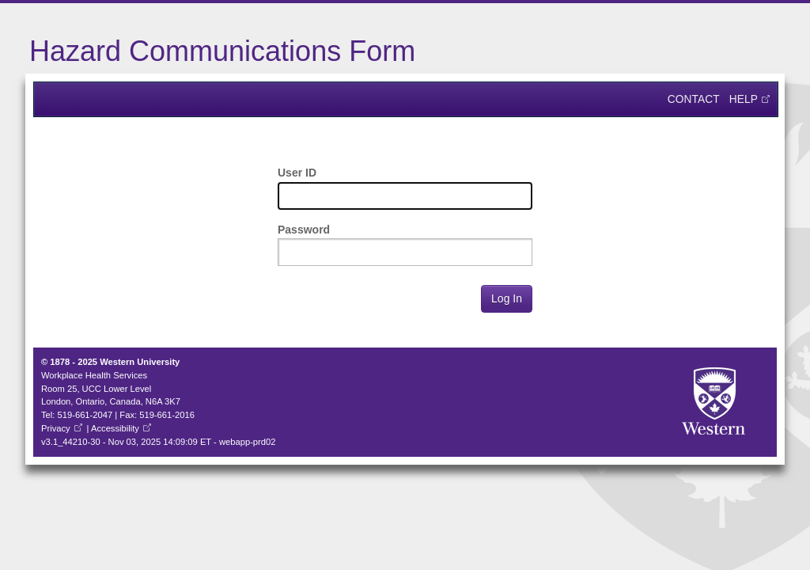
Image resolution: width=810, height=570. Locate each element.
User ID (297, 172)
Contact (694, 99)
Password (304, 229)
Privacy (55, 428)
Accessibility (115, 428)
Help (743, 99)
